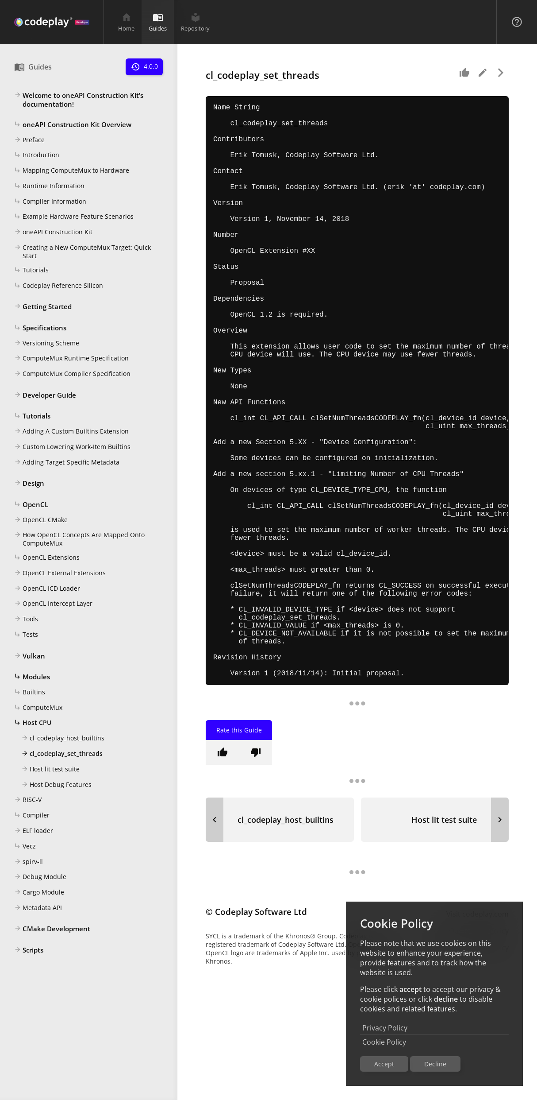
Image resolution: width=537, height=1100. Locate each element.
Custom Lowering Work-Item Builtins (72, 447)
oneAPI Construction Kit (53, 232)
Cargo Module (39, 893)
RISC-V (28, 800)
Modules (32, 677)
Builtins (29, 692)
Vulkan (29, 656)
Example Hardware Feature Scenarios (74, 217)
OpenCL (31, 505)
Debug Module (40, 877)
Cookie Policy (384, 1042)
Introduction (36, 155)
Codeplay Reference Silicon (58, 286)
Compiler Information (50, 202)
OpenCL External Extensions (60, 573)
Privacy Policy (384, 1028)
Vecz (25, 847)
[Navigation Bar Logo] (52, 22)
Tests (26, 635)
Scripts (28, 950)
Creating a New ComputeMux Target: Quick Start (82, 251)
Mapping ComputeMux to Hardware (71, 171)
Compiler (32, 816)
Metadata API (38, 908)
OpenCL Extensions (47, 558)
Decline (435, 1064)
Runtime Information (49, 186)
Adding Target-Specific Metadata (66, 463)
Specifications (40, 328)
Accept (384, 1064)
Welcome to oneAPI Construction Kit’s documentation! (78, 99)
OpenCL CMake (41, 520)
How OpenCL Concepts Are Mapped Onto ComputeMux (79, 539)
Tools (26, 619)
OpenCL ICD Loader (47, 589)
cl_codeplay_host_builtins (62, 739)
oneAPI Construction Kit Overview (72, 125)
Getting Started (43, 307)
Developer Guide (45, 395)
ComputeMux (38, 708)
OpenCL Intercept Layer (53, 604)
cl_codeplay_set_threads (62, 754)
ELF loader (33, 831)
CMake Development (52, 929)
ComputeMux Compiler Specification (72, 374)
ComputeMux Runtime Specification (71, 359)
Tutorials (31, 270)
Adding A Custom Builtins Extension (71, 432)
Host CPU (32, 723)
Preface (29, 140)
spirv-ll (28, 862)
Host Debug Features (56, 785)
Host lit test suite (50, 770)
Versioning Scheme (46, 344)
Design (29, 483)
